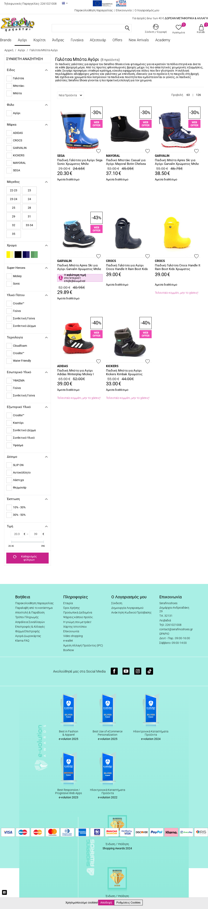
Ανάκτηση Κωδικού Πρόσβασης (131, 612)
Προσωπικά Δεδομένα (77, 612)
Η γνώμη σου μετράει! (77, 622)
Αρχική (8, 50)
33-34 (29, 225)
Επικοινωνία (124, 10)
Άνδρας (58, 40)
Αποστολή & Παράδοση (30, 612)
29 (13, 216)
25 (13, 207)
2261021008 (48, 3)
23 (29, 190)
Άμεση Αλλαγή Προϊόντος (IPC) (83, 645)
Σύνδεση (116, 603)
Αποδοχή (106, 902)
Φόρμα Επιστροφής (27, 631)
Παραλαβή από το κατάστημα (34, 607)
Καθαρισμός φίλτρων (25, 558)
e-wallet (68, 640)
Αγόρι (22, 40)
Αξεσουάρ (98, 40)
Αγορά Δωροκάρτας (28, 636)
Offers (117, 40)
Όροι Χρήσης (71, 607)
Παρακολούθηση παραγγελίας (93, 10)
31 (29, 216)
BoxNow (68, 650)
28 (29, 207)
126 (198, 94)
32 (13, 225)
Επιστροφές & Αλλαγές (30, 626)
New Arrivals (139, 40)
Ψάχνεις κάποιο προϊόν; (78, 617)
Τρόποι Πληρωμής (27, 617)
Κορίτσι (39, 40)
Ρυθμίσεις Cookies (128, 902)
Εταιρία (68, 603)
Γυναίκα (77, 40)
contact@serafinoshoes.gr (176, 629)
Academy (162, 40)
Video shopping (73, 636)
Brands (5, 40)
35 (13, 233)
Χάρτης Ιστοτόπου (75, 626)
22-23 (13, 190)
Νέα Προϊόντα (70, 95)
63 (188, 94)
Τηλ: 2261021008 (170, 624)
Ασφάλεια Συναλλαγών (30, 622)
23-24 (13, 199)
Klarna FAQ (22, 640)
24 (29, 199)
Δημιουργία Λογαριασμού (127, 607)
